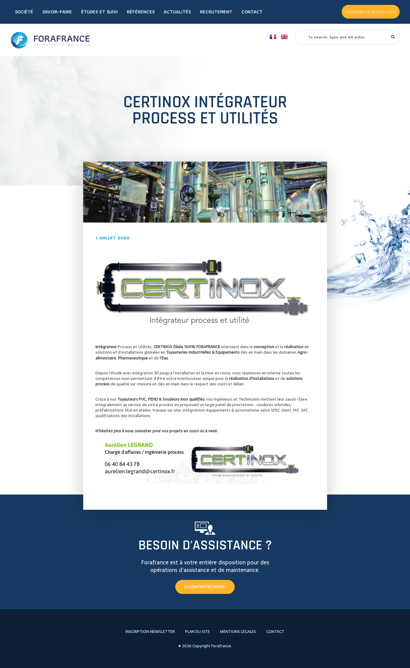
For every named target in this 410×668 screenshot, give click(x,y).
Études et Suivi (99, 12)
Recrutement (216, 12)
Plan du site (197, 631)
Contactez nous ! (205, 587)
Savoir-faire (57, 12)
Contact (251, 12)
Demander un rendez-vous (370, 12)
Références (141, 12)
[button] (393, 37)
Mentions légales (238, 631)
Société (24, 12)
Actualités (177, 12)
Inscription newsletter (150, 631)
